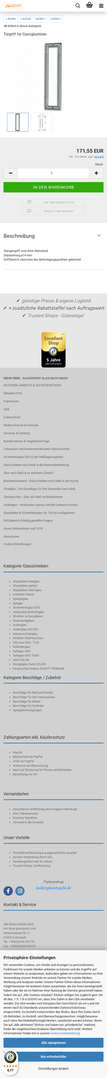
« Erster (11, 18)
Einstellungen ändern (53, 1068)
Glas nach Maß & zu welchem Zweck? (29, 473)
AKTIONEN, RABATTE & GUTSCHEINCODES (32, 385)
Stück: (99, 164)
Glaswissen (11, 536)
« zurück (25, 18)
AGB (6, 409)
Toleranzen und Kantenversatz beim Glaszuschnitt (37, 449)
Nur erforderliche (53, 1056)
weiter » (41, 18)
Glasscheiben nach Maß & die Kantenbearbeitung (36, 465)
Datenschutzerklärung (65, 1033)
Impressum (11, 401)
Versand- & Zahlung (17, 433)
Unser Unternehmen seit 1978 (23, 528)
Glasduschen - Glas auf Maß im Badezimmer (33, 497)
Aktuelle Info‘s (13, 393)
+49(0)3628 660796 (22, 941)
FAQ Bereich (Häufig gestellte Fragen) (28, 520)
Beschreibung (19, 236)
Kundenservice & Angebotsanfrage (26, 441)
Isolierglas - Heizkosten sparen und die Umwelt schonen (41, 505)
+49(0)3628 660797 (23, 946)
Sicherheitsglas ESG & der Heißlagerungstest (33, 457)
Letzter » (56, 18)
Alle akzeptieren (53, 1043)
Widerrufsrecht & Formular (21, 425)
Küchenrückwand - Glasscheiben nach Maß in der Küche (41, 481)
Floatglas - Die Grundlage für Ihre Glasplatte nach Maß (39, 489)
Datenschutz (12, 417)
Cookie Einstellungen (17, 544)
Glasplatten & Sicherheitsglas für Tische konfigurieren (39, 513)
